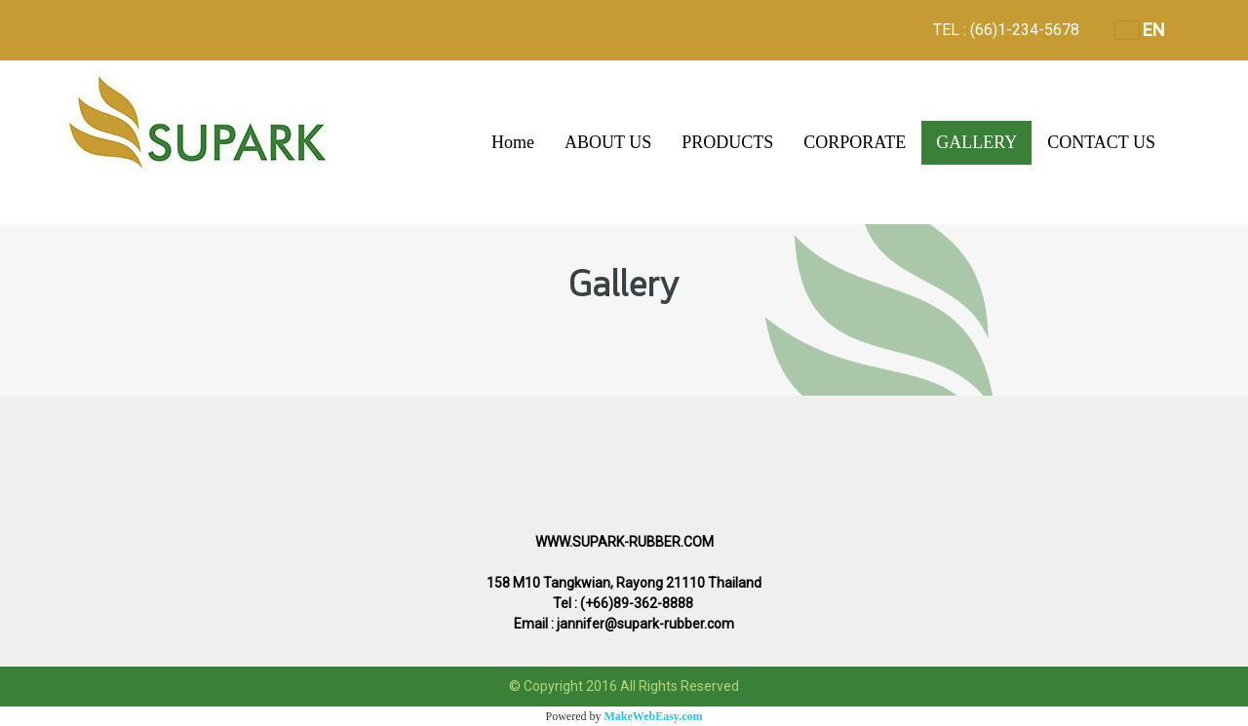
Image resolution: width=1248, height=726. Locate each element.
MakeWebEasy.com (653, 716)
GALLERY (976, 142)
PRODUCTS (727, 142)
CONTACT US (1101, 142)
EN (1140, 29)
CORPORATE (854, 142)
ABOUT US (608, 142)
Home (512, 142)
